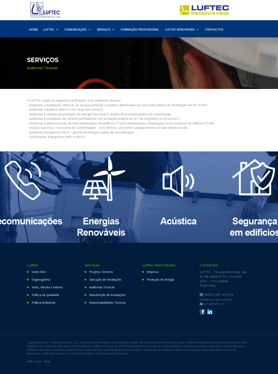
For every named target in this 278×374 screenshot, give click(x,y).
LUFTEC (48, 29)
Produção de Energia (160, 279)
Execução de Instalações (105, 279)
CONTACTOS (214, 29)
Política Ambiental (43, 302)
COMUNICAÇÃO (75, 29)
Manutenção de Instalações (107, 295)
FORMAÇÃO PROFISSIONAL (140, 29)
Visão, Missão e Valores (47, 287)
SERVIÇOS (103, 29)
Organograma (41, 279)
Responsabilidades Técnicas (107, 302)
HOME (33, 29)
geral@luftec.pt (214, 304)
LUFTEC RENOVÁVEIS (180, 29)
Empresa (152, 272)
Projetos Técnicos (101, 272)
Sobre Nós (39, 272)
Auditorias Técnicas (102, 287)
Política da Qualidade (45, 295)
